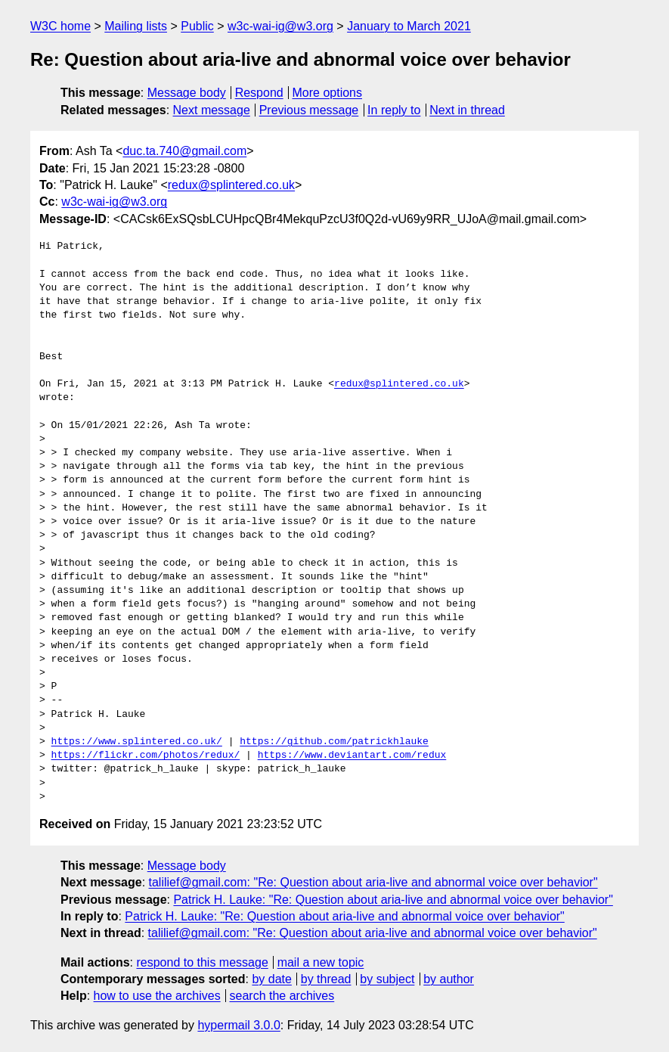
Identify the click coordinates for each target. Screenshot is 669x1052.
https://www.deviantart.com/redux (352, 755)
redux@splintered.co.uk (231, 184)
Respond (259, 92)
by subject (387, 979)
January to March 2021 (409, 26)
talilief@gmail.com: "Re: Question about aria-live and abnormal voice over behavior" (373, 882)
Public (197, 26)
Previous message (309, 110)
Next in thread (467, 110)
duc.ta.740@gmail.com (184, 150)
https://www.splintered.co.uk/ (136, 742)
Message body (186, 92)
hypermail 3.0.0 (238, 1025)
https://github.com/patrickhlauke (334, 742)
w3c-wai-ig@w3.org (280, 26)
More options (328, 92)
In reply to (393, 110)
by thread (326, 979)
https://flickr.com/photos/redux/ (145, 755)
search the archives (282, 995)
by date (271, 979)
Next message (211, 110)
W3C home (60, 26)
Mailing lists (135, 26)
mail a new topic (320, 962)
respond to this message (202, 962)
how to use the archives (157, 995)
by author (448, 979)
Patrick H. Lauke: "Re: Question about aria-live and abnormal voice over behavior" (392, 899)
